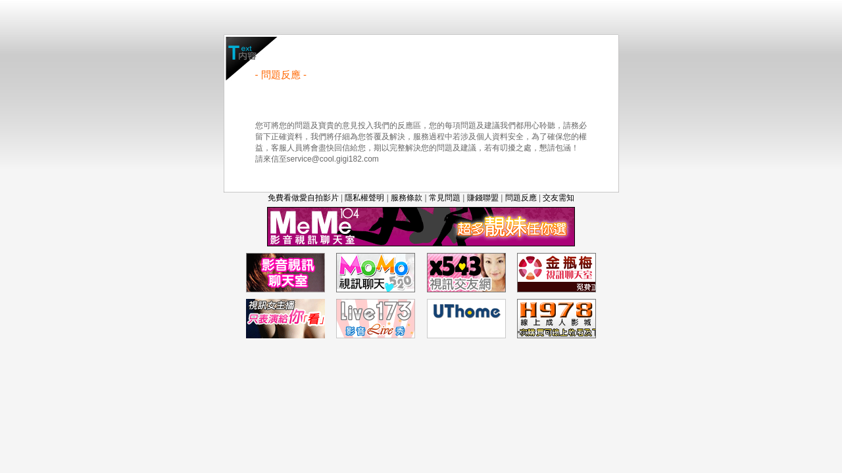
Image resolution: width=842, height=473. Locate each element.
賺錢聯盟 (483, 197)
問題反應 (521, 197)
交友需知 (558, 197)
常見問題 (444, 197)
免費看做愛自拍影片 (303, 197)
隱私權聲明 (364, 197)
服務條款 (406, 197)
